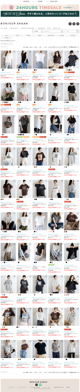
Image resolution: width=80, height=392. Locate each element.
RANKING (41, 28)
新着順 (35, 47)
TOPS (17, 35)
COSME (40, 1)
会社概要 (68, 387)
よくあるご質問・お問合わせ (35, 387)
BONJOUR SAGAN (14, 23)
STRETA (34, 265)
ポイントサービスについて (22, 387)
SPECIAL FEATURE (27, 28)
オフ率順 (45, 47)
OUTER (62, 35)
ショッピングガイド (10, 387)
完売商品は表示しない (73, 47)
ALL (6, 35)
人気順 (39, 47)
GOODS (73, 35)
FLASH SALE (53, 1)
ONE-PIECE (51, 35)
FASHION (26, 1)
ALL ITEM (4, 28)
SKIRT (39, 35)
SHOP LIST (57, 28)
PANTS (28, 35)
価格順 (31, 47)
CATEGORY (14, 28)
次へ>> (7, 46)
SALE (49, 28)
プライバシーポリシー (47, 387)
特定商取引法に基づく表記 (58, 387)
